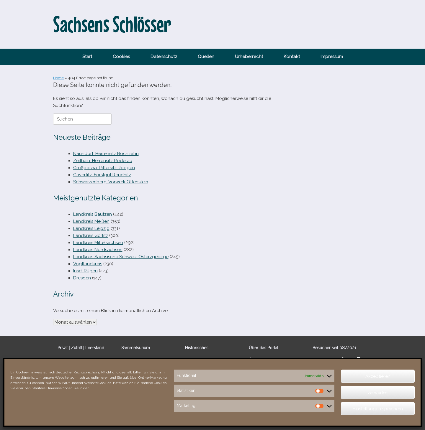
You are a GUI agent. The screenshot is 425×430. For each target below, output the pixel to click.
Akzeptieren (377, 376)
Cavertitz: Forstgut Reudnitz (102, 174)
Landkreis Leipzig (91, 228)
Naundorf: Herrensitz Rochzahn (106, 153)
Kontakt (292, 56)
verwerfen (377, 392)
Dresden (82, 278)
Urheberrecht (249, 56)
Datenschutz (164, 56)
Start (87, 56)
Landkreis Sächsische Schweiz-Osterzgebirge (121, 256)
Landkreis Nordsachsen (97, 249)
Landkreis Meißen (91, 221)
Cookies (121, 56)
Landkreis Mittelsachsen (98, 242)
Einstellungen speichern (378, 408)
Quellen (206, 56)
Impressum (332, 56)
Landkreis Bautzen (92, 214)
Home (58, 78)
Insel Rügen (85, 271)
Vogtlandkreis (87, 263)
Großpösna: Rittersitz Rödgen (104, 167)
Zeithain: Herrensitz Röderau (102, 160)
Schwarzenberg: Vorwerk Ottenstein (110, 181)
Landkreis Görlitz (90, 235)
